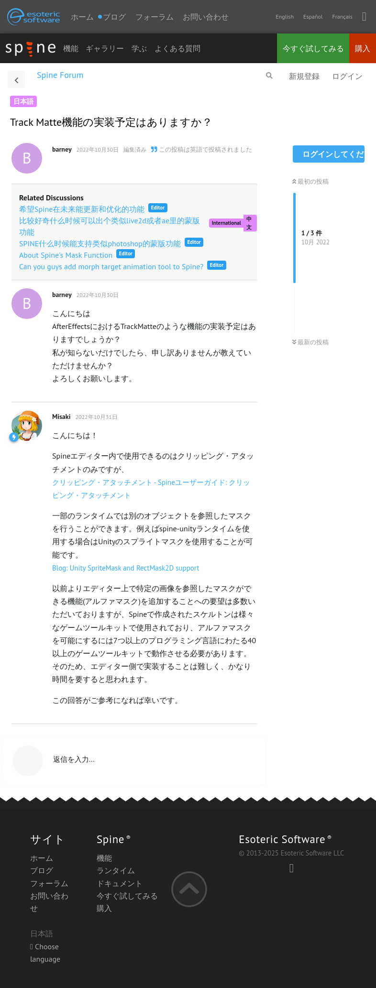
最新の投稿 (310, 342)
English (285, 16)
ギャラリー (105, 48)
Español (312, 16)
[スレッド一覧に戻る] (16, 79)
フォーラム (154, 17)
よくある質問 (177, 48)
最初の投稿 (310, 181)
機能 (70, 48)
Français (342, 16)
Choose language (45, 953)
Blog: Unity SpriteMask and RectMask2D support (125, 567)
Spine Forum (60, 74)
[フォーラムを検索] (269, 75)
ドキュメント (120, 883)
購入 (362, 48)
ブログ (41, 870)
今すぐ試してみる (313, 48)
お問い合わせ (206, 17)
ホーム (82, 17)
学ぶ (139, 48)
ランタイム (116, 870)
